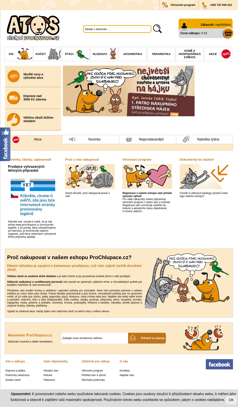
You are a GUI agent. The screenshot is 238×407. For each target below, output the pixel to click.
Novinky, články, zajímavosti (29, 159)
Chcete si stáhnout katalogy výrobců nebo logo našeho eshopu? (204, 195)
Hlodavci (105, 54)
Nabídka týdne (201, 139)
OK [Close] (231, 400)
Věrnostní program (183, 4)
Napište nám (127, 375)
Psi (20, 54)
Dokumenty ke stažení (197, 159)
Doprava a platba (15, 370)
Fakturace (49, 379)
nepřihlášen (223, 24)
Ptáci (77, 54)
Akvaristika (132, 54)
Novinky (85, 140)
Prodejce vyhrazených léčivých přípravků (26, 168)
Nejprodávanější (145, 140)
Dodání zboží (13, 379)
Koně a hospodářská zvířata (190, 54)
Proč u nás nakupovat (82, 159)
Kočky (48, 54)
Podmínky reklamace (17, 375)
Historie (47, 375)
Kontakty (125, 370)
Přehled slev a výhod (94, 375)
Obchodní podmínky (93, 379)
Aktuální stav (50, 370)
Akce (220, 54)
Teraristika (161, 54)
